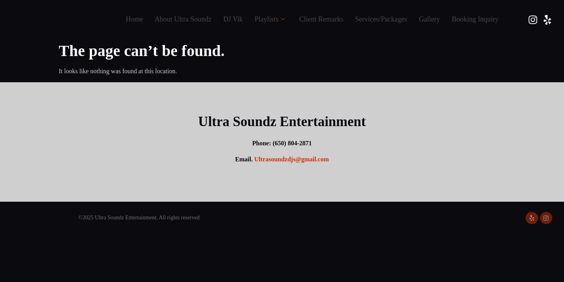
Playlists (270, 19)
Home (134, 19)
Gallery (429, 19)
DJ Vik (233, 19)
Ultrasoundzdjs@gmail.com (291, 159)
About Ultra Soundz (183, 19)
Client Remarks (321, 19)
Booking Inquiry (475, 19)
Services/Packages (381, 19)
